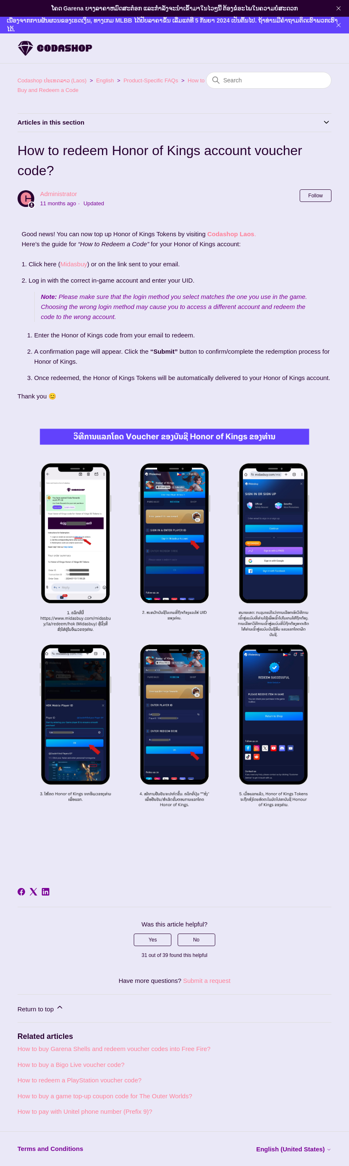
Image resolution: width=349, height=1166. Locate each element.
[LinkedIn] (45, 892)
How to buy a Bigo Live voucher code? (71, 1064)
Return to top (41, 1008)
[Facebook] (21, 892)
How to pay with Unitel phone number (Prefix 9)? (85, 1111)
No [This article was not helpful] (196, 940)
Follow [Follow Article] (315, 196)
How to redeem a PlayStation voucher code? (80, 1080)
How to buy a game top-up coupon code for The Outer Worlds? (105, 1096)
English (105, 80)
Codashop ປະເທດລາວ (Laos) (52, 80)
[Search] (268, 80)
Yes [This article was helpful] (153, 940)
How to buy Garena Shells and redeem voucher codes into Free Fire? (114, 1048)
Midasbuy (73, 264)
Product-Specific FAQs (150, 80)
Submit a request (206, 980)
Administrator (58, 193)
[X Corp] (33, 892)
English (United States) (293, 1149)
